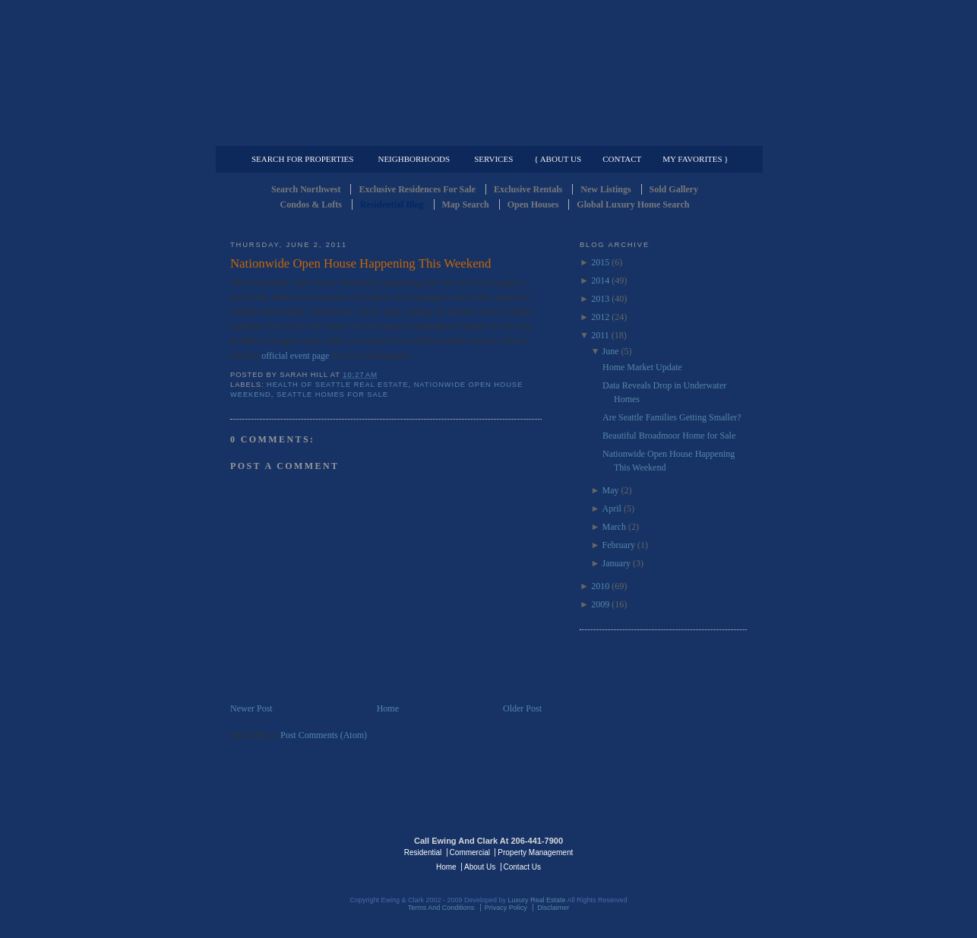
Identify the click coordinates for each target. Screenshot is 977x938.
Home (388, 708)
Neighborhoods (414, 158)
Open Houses (533, 204)
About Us (479, 867)
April (611, 508)
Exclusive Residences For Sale (417, 189)
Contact (621, 158)
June (610, 351)
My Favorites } (695, 158)
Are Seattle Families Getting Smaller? (671, 417)
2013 (600, 298)
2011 (600, 335)
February (618, 545)
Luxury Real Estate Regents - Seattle (296, 851)
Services (493, 158)
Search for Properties (302, 158)
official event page (295, 355)
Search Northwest (305, 189)
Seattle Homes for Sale (332, 394)
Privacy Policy (506, 907)
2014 (600, 280)
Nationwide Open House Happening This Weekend (360, 263)
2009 (600, 604)
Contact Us (522, 867)
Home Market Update (642, 367)
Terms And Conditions (441, 907)
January (616, 563)
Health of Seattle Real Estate (338, 384)
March (614, 526)
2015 (600, 262)
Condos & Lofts (311, 204)
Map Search (465, 204)
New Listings (605, 189)
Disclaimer (553, 907)
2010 (600, 586)
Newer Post (251, 708)
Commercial (486, 134)
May (610, 490)
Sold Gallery (674, 189)
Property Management (667, 134)
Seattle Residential (488, 72)
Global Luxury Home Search (633, 204)
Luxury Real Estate (680, 851)
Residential (422, 852)
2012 (600, 317)
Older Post (522, 708)
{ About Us (557, 158)
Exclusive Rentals (528, 189)
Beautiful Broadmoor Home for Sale (668, 435)
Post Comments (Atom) (323, 735)
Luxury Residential (308, 134)
